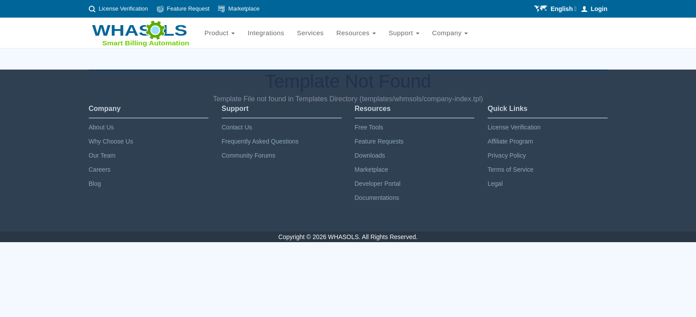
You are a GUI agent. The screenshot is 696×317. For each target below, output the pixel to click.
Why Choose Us (111, 141)
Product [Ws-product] (219, 33)
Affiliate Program (510, 141)
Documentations (377, 197)
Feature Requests (379, 141)
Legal (495, 183)
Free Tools (369, 127)
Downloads (370, 155)
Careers (100, 169)
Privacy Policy (507, 155)
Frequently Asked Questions (260, 141)
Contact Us (237, 127)
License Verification (123, 8)
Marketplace (243, 8)
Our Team (102, 155)
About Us (101, 127)
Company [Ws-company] (450, 33)
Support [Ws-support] (404, 33)
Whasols (343, 236)
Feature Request (188, 8)
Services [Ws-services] (310, 33)
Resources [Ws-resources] (356, 33)
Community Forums (248, 155)
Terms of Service (510, 169)
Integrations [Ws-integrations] (266, 33)
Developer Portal (378, 183)
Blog (95, 183)
